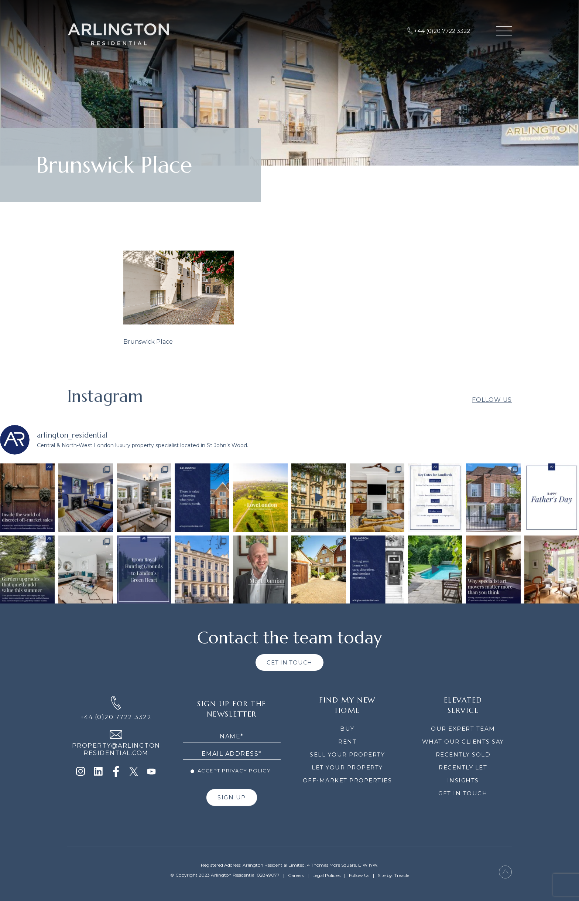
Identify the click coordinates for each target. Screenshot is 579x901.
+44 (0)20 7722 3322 (116, 717)
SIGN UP (231, 797)
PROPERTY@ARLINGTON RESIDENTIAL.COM (116, 749)
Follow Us (492, 416)
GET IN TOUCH (289, 662)
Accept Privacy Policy (231, 771)
